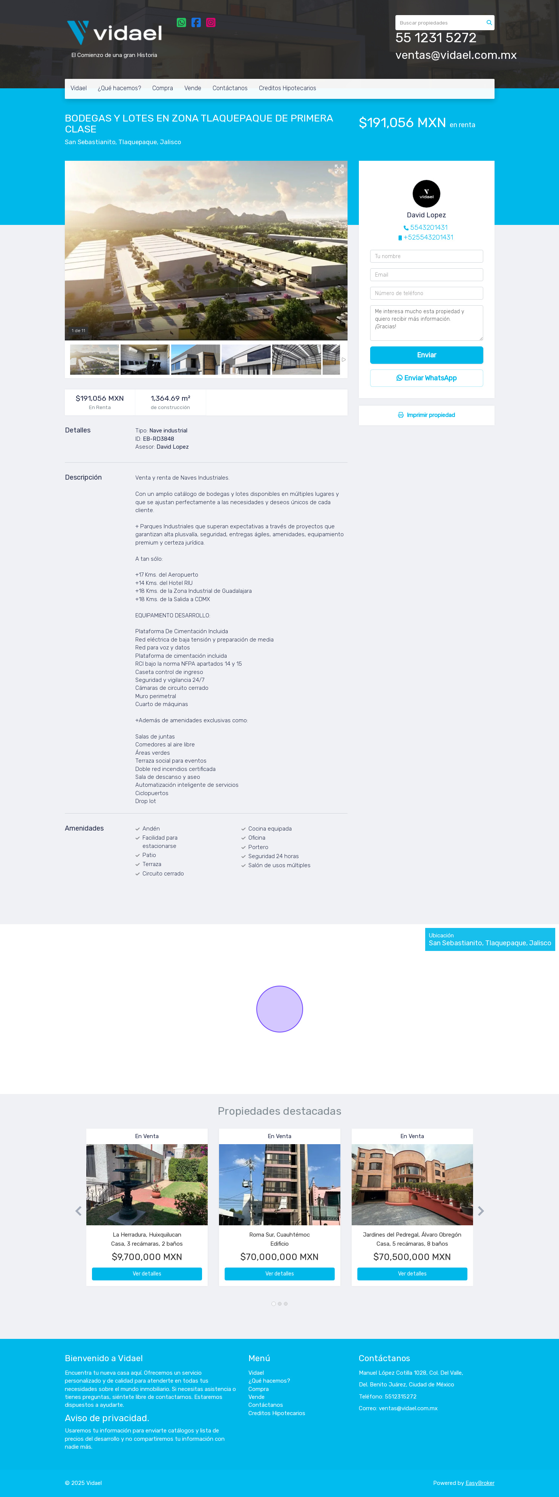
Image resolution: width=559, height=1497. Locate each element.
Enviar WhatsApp (427, 378)
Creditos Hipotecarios (287, 88)
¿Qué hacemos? (119, 88)
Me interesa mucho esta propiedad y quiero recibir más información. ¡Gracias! (426, 323)
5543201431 (428, 227)
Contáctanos (230, 88)
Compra (162, 88)
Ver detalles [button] (147, 1274)
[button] (75, 1211)
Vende (192, 88)
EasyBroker (480, 1483)
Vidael (78, 88)
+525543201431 (428, 237)
